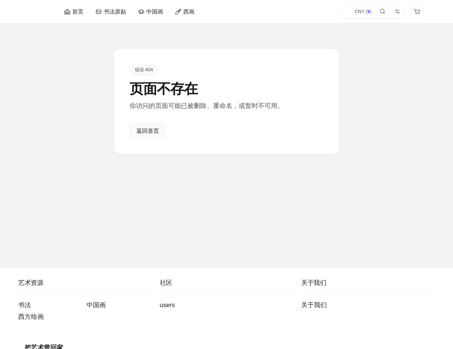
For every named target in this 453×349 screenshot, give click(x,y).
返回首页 (147, 131)
